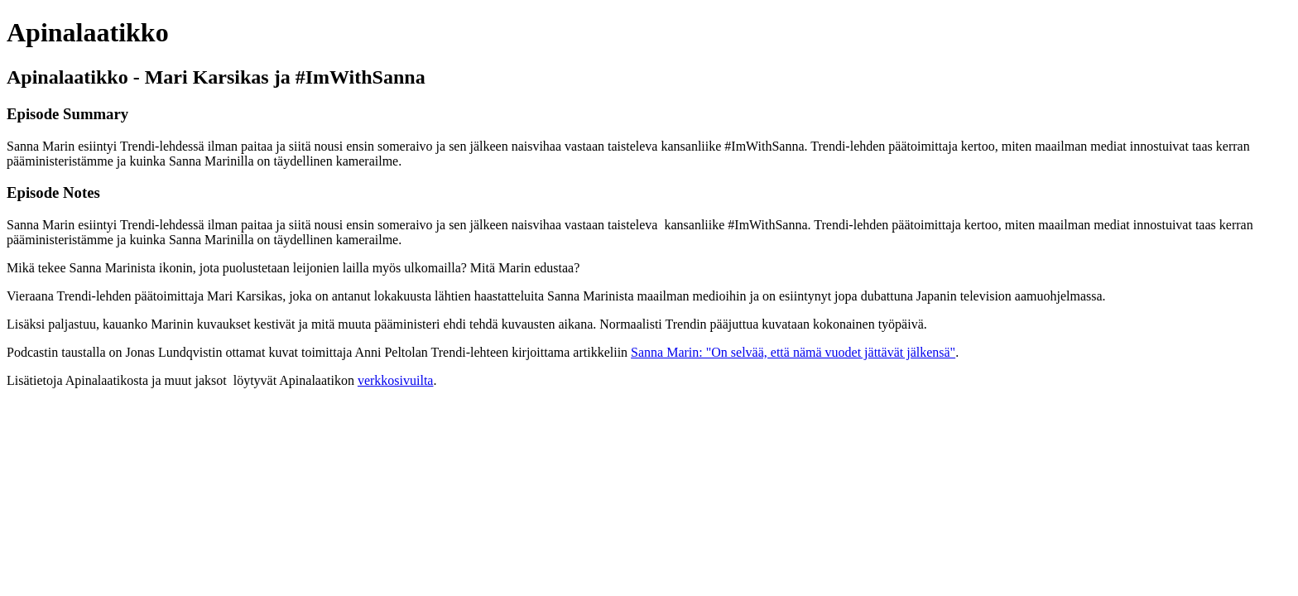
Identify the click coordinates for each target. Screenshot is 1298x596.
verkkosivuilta (396, 380)
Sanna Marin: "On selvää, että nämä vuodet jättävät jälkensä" (793, 352)
